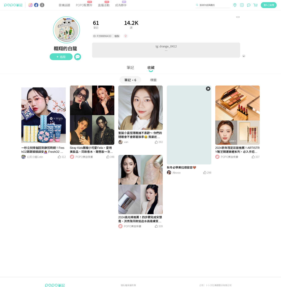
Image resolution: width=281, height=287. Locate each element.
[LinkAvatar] (23, 157)
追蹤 (61, 57)
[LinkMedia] (43, 115)
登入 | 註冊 (269, 4)
